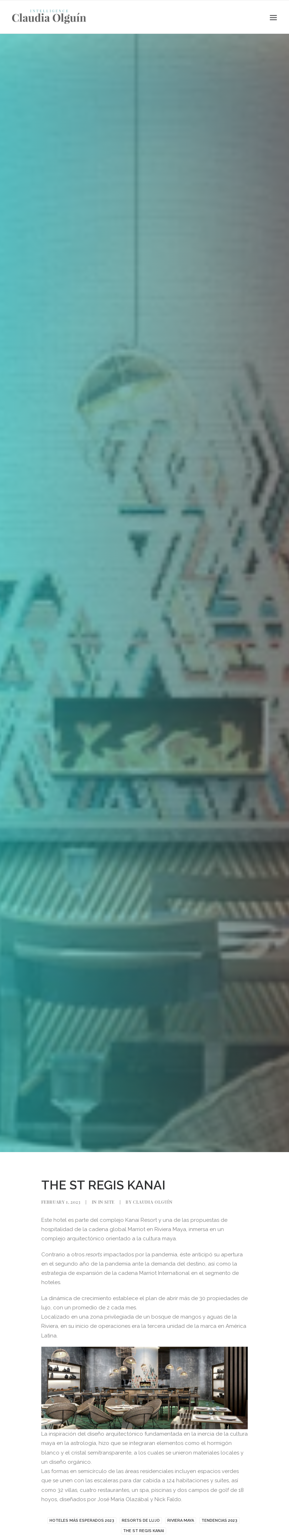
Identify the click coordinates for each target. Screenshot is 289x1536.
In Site (106, 1202)
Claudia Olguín (152, 1202)
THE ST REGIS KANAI (143, 1531)
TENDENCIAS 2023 (219, 1520)
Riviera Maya (180, 1520)
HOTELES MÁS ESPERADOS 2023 (81, 1520)
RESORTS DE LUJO (141, 1520)
